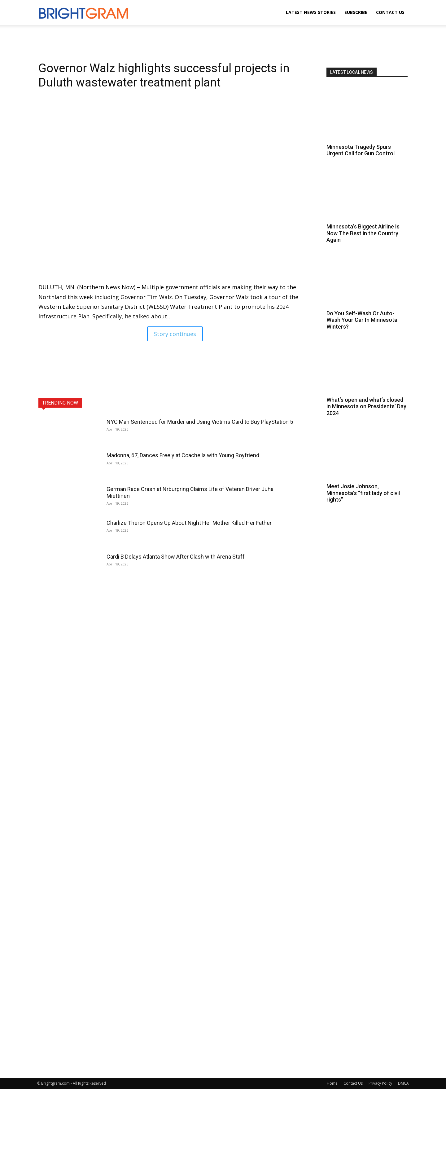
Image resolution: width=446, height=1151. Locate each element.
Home (332, 1083)
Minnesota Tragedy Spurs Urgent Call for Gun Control (360, 150)
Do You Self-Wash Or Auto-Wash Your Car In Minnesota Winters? (361, 320)
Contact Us (390, 12)
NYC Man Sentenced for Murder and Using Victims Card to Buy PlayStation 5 (200, 421)
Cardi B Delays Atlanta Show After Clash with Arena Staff (176, 556)
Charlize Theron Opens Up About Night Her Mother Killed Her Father (189, 523)
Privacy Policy (380, 1083)
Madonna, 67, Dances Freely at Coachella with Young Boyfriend (183, 455)
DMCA (403, 1083)
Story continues (175, 334)
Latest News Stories (311, 12)
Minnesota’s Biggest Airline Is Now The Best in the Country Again (363, 233)
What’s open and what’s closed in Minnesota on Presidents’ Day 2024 (366, 406)
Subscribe (355, 12)
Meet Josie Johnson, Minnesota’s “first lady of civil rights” (363, 493)
